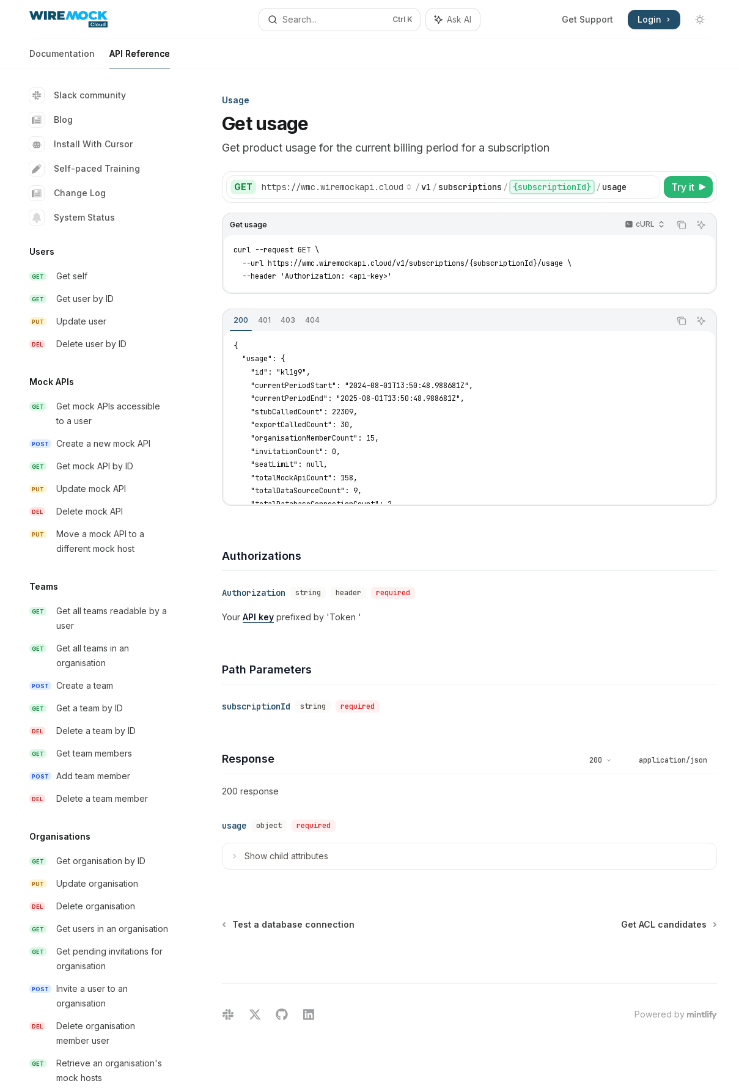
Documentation (62, 58)
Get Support (587, 19)
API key (258, 617)
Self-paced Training (84, 168)
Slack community (77, 95)
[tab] (241, 320)
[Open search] (339, 20)
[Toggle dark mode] (700, 19)
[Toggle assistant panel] (453, 20)
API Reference (139, 58)
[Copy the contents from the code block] (681, 225)
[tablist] (446, 320)
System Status (72, 217)
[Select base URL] (337, 187)
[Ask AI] (701, 225)
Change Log (67, 193)
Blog (51, 119)
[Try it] (688, 187)
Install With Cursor (81, 144)
